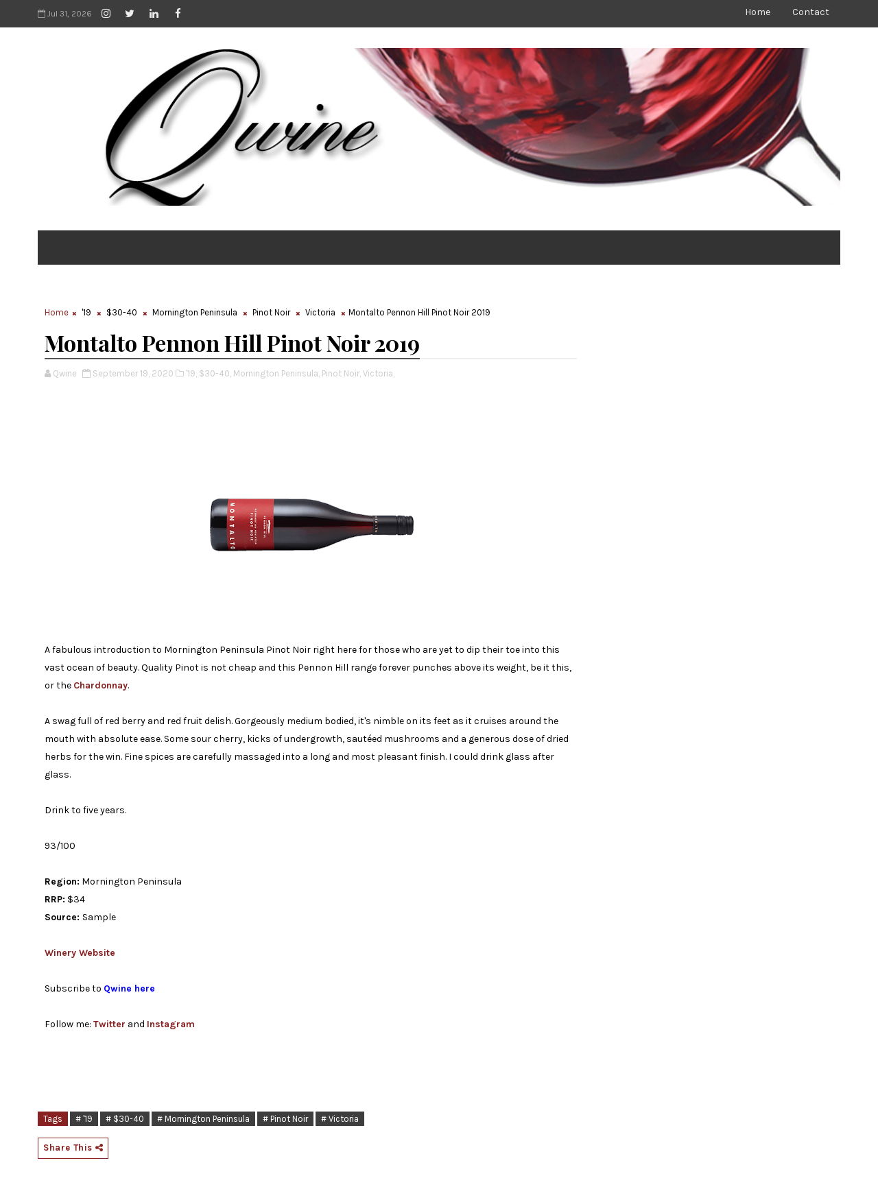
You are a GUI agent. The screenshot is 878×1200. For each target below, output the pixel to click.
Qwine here (129, 988)
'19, (191, 373)
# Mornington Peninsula (203, 1119)
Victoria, (378, 373)
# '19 (84, 1119)
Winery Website (80, 953)
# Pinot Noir (285, 1119)
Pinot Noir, (341, 373)
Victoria (320, 312)
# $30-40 (125, 1119)
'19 (86, 312)
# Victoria (340, 1119)
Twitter (109, 1024)
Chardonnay (100, 685)
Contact (810, 12)
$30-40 (121, 312)
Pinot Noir (271, 312)
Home (757, 12)
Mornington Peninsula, (276, 373)
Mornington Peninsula (194, 312)
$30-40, (215, 373)
